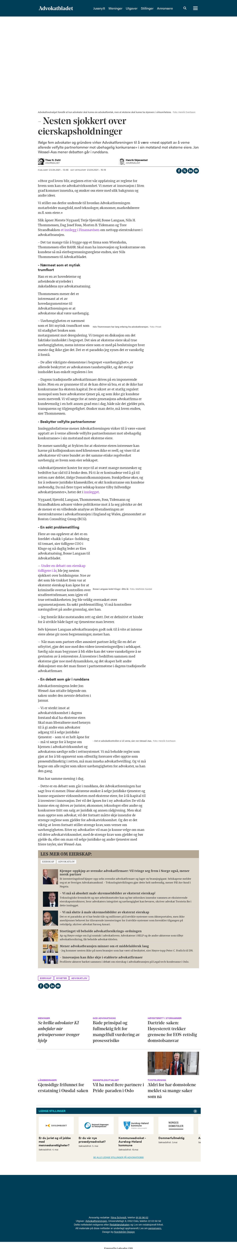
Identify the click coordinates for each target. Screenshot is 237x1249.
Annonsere (165, 8)
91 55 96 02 (142, 1217)
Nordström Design (124, 1232)
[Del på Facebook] (179, 170)
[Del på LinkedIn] (190, 170)
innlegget (91, 492)
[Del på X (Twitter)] (184, 170)
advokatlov (66, 861)
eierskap (48, 861)
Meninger (115, 8)
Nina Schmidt (118, 1217)
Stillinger (147, 8)
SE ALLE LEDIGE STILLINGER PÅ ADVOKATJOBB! (118, 1157)
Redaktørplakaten (120, 1224)
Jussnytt (99, 8)
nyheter (61, 978)
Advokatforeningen (96, 1221)
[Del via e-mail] (196, 170)
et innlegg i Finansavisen (80, 230)
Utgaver (132, 8)
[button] (195, 1111)
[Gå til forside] (56, 8)
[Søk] (185, 8)
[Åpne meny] (195, 8)
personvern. (155, 1228)
